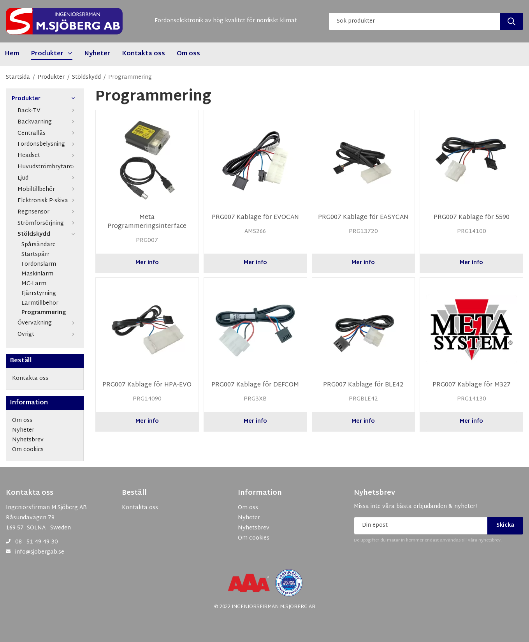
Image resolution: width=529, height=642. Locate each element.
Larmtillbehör (39, 304)
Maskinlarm (37, 274)
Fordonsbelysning (48, 144)
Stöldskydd (48, 234)
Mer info (147, 263)
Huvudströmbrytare (48, 167)
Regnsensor (48, 212)
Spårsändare (38, 245)
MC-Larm (33, 284)
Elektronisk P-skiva (48, 201)
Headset (48, 155)
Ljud (48, 178)
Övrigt (48, 334)
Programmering (43, 313)
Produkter (45, 99)
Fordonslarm (38, 265)
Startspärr (35, 255)
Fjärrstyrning (38, 294)
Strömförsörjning (48, 223)
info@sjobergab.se (39, 552)
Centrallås (48, 133)
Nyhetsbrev (374, 493)
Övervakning (48, 323)
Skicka (505, 525)
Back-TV (48, 111)
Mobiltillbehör (48, 189)
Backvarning (48, 122)
